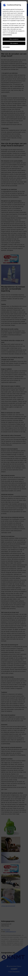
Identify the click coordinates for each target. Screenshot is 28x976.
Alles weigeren (14, 43)
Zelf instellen (6, 47)
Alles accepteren (14, 39)
